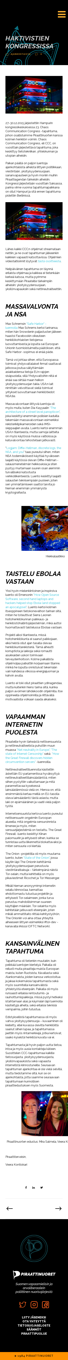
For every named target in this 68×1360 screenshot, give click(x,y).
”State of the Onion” (36, 857)
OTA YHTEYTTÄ (34, 1321)
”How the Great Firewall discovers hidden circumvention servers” (32, 758)
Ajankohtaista (21, 54)
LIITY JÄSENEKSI (34, 1317)
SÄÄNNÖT (34, 1329)
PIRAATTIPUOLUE (34, 1333)
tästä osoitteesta (49, 261)
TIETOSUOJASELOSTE (34, 1325)
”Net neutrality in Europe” (33, 750)
